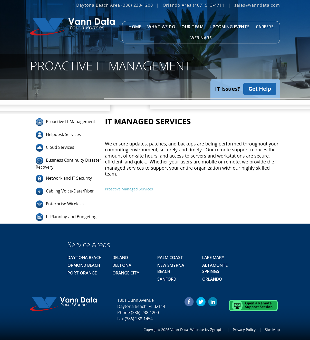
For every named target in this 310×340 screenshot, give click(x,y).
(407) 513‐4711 (209, 5)
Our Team (192, 27)
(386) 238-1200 (137, 5)
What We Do (161, 27)
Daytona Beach (84, 257)
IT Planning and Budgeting (66, 217)
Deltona (121, 265)
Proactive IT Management (65, 122)
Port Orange (82, 273)
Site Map (272, 329)
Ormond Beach (83, 265)
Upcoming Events (230, 27)
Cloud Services (55, 147)
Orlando (212, 279)
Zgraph (216, 329)
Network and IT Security (64, 178)
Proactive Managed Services (129, 188)
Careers (265, 27)
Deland (120, 257)
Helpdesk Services (58, 135)
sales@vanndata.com (257, 5)
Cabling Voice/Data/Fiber (65, 191)
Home (135, 27)
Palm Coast (170, 257)
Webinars (201, 38)
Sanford (166, 279)
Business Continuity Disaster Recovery (68, 163)
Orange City (125, 273)
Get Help (259, 88)
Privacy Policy (244, 329)
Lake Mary (213, 257)
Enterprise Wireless (60, 204)
